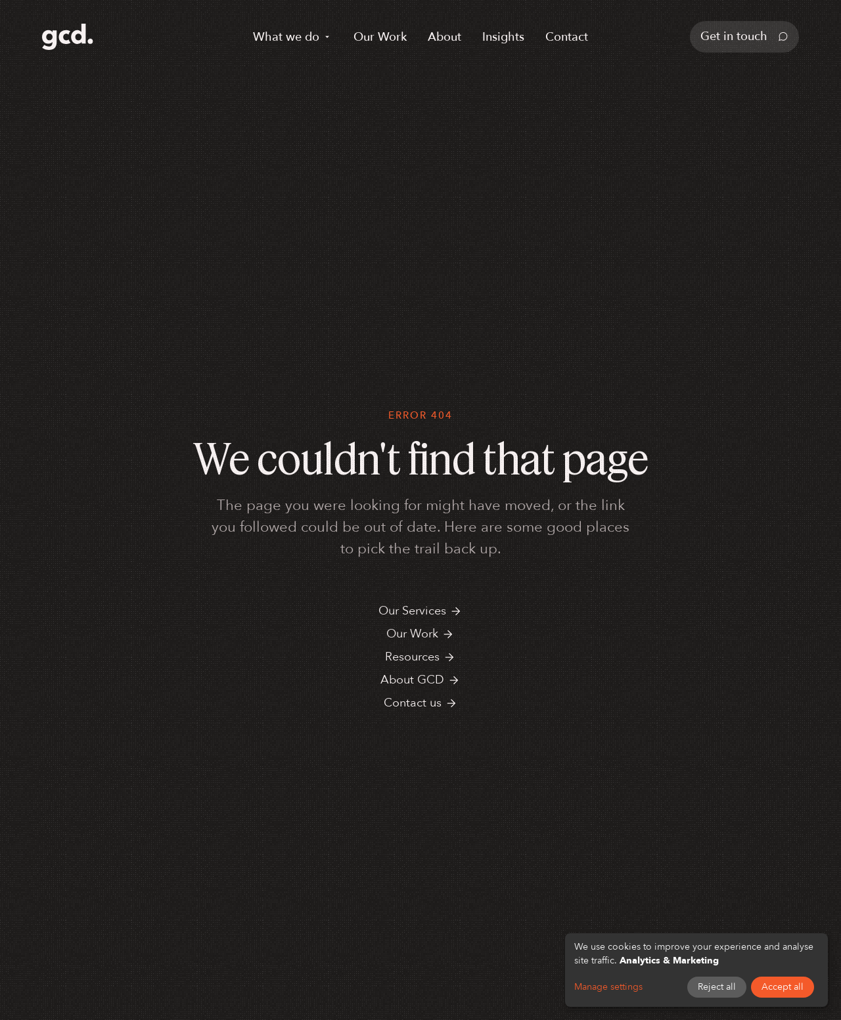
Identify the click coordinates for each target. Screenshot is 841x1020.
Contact (566, 37)
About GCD (420, 680)
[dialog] (696, 970)
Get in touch (744, 36)
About (444, 37)
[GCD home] (67, 37)
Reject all (717, 987)
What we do (292, 37)
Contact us (421, 703)
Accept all (782, 987)
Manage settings (608, 987)
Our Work (380, 37)
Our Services (420, 611)
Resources (420, 657)
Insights (503, 37)
